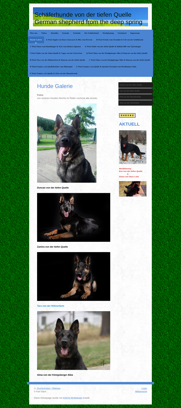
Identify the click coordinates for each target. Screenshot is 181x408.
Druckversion (42, 388)
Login (144, 388)
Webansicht (141, 391)
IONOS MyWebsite (72, 398)
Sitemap (56, 388)
